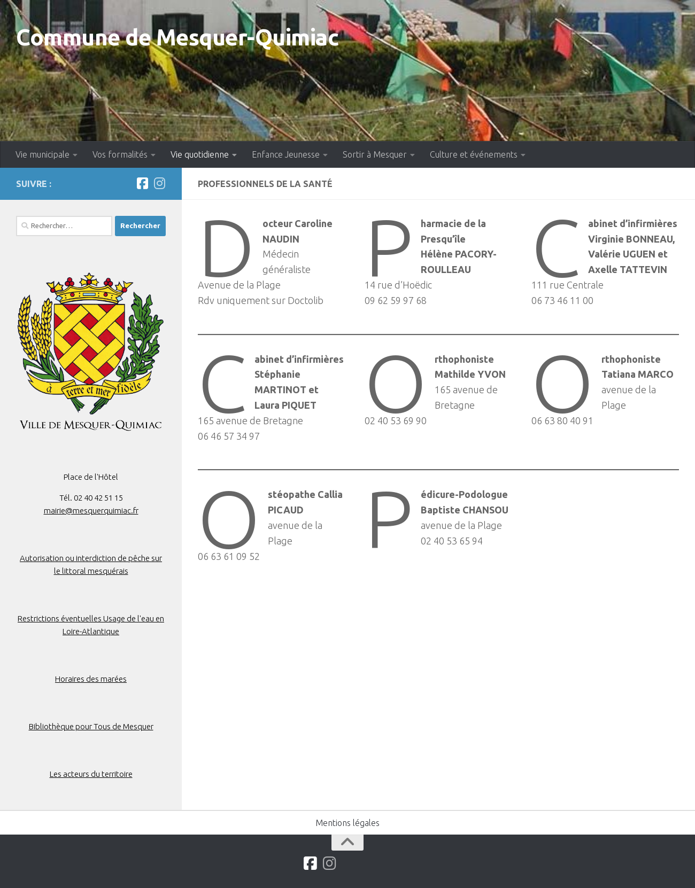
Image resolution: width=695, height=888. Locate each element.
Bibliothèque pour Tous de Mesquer (91, 726)
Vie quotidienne (200, 154)
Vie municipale (43, 154)
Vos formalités (120, 154)
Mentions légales (347, 823)
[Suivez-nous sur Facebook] (142, 183)
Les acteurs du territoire (91, 773)
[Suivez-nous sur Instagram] (159, 183)
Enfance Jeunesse (286, 154)
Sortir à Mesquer (375, 154)
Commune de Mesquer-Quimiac (177, 37)
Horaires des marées (91, 678)
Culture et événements (474, 154)
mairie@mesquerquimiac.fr (91, 510)
